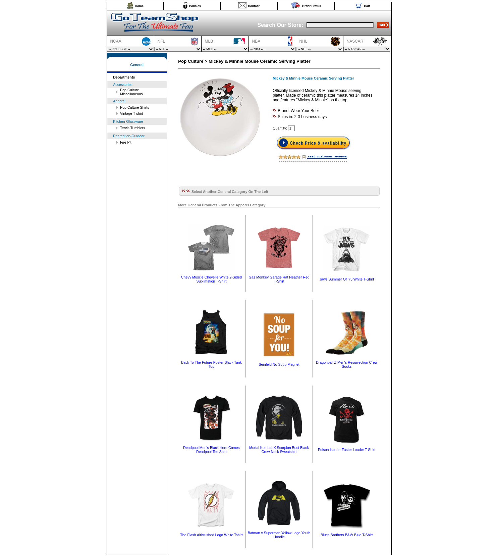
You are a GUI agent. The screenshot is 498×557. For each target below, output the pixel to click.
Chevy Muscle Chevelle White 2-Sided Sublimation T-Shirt (211, 279)
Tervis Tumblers (132, 128)
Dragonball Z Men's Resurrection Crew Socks (346, 364)
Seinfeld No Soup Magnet (279, 364)
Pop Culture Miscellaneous (131, 92)
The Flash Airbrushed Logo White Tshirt (211, 535)
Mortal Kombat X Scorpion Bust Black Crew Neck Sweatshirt (279, 450)
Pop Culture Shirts (134, 107)
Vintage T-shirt (131, 113)
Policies (195, 6)
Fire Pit (125, 142)
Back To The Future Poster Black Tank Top (211, 364)
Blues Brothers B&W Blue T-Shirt (347, 535)
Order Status (311, 6)
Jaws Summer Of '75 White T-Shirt (346, 279)
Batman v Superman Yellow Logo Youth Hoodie (279, 535)
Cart (367, 6)
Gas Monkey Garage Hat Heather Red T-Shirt (278, 279)
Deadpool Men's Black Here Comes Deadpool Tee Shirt (211, 450)
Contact (254, 6)
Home (139, 6)
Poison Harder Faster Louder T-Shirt (347, 450)
